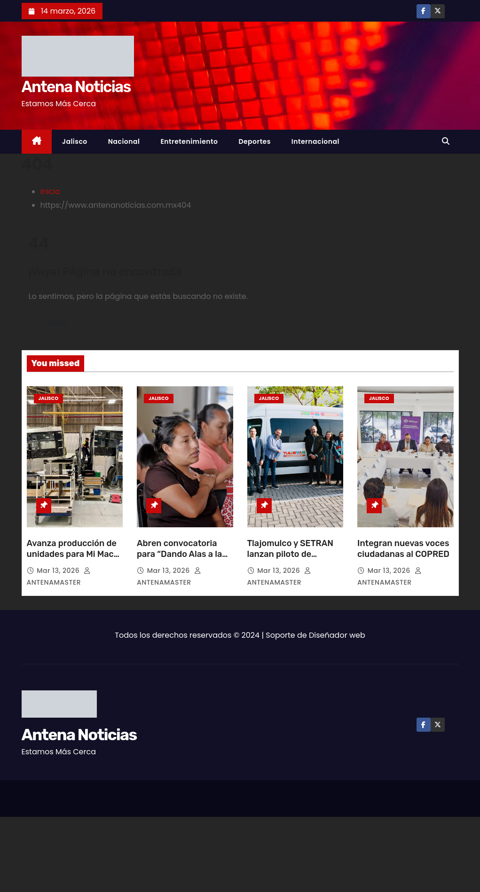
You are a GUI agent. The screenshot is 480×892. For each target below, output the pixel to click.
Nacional (124, 141)
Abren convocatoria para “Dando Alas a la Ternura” (179, 554)
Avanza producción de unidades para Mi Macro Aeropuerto (74, 554)
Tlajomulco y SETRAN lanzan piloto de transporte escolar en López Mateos (291, 560)
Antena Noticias (76, 87)
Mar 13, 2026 (59, 570)
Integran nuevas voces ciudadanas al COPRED (403, 549)
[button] (448, 141)
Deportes (254, 141)
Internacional (315, 141)
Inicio (50, 191)
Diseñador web (337, 635)
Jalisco (74, 141)
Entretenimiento (189, 141)
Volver (58, 323)
